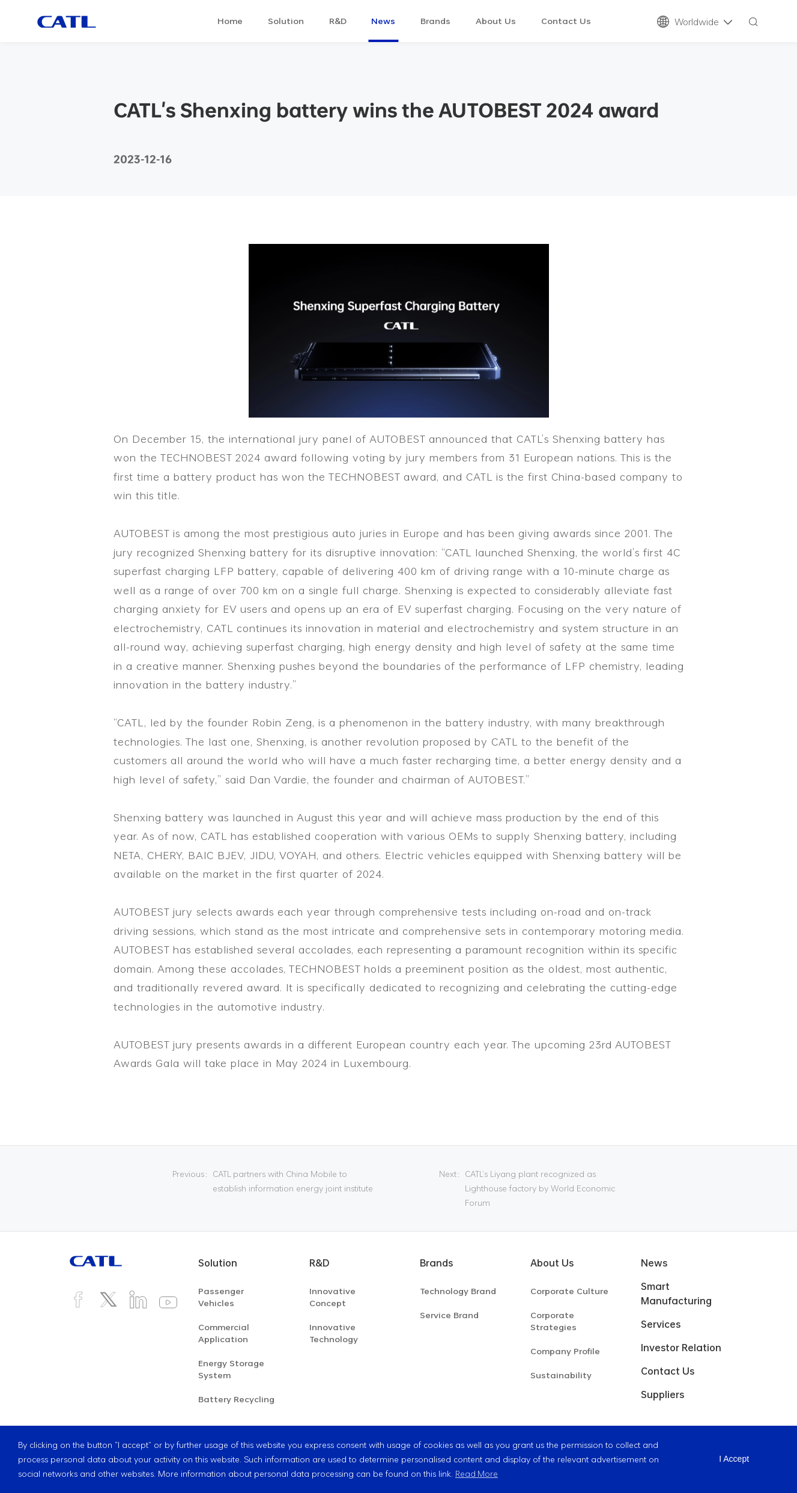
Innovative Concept (332, 1297)
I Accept (734, 1459)
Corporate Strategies (553, 1321)
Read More (477, 1473)
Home (230, 20)
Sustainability (561, 1375)
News (383, 20)
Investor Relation (681, 1347)
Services (660, 1324)
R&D (338, 20)
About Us (496, 20)
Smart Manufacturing (676, 1293)
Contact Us (566, 20)
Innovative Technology (333, 1333)
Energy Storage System (231, 1369)
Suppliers (662, 1394)
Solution (286, 20)
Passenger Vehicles (221, 1297)
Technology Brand (458, 1291)
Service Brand (449, 1315)
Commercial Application (223, 1333)
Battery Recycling (236, 1399)
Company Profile (565, 1351)
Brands (435, 20)
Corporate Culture (569, 1291)
